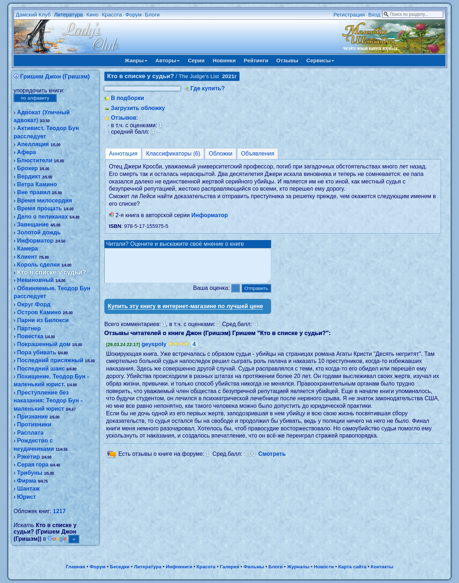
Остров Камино (39, 312)
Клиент (27, 257)
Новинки (224, 60)
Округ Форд (34, 304)
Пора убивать (36, 352)
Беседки (119, 566)
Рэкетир (28, 457)
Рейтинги (256, 60)
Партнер (29, 328)
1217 (59, 511)
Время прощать (39, 208)
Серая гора (33, 465)
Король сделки (38, 265)
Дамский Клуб (33, 14)
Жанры (136, 60)
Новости (324, 566)
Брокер (27, 168)
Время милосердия (44, 200)
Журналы (298, 566)
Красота (112, 14)
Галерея (229, 566)
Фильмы (253, 566)
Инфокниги (179, 566)
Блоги (152, 14)
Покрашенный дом (44, 344)
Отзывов (123, 118)
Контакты (382, 566)
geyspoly (154, 351)
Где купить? (207, 88)
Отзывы (287, 60)
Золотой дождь (39, 232)
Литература (68, 14)
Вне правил (34, 192)
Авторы (167, 60)
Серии (196, 60)
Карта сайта (352, 566)
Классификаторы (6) (173, 153)
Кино (92, 14)
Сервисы (320, 60)
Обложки (220, 153)
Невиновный (35, 280)
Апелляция (33, 144)
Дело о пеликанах (42, 217)
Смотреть (272, 460)
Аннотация (123, 153)
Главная (75, 566)
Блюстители (34, 160)
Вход (374, 14)
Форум (133, 14)
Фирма (27, 481)
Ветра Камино (37, 184)
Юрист (26, 497)
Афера (26, 152)
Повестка (30, 336)
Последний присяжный (50, 360)
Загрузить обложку (138, 108)
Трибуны (30, 473)
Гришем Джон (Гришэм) (55, 76)
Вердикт (29, 176)
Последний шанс (41, 368)
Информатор (35, 241)
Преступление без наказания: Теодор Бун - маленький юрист (48, 401)
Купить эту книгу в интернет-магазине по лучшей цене (185, 313)
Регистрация (349, 14)
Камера (27, 248)
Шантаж (28, 489)
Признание (32, 417)
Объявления (257, 153)
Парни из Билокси (43, 320)
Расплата (30, 433)
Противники (34, 424)
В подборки (127, 98)
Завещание (33, 224)
